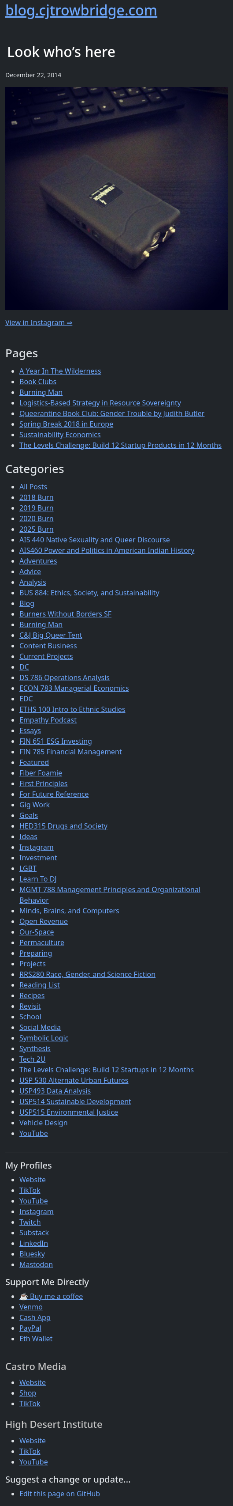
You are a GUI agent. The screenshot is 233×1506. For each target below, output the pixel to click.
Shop (27, 1393)
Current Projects (46, 656)
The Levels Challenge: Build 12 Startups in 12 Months (106, 1070)
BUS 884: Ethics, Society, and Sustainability (89, 593)
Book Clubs (37, 381)
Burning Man (41, 392)
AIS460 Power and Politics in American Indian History (106, 550)
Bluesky (32, 1254)
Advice (30, 571)
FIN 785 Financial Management (70, 752)
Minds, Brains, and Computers (69, 911)
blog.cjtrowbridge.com (81, 9)
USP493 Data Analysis (55, 1091)
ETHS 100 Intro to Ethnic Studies (72, 709)
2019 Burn (36, 508)
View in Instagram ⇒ (38, 322)
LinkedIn (33, 1243)
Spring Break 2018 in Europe (66, 424)
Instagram (36, 847)
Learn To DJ (38, 879)
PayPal (30, 1328)
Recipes (31, 995)
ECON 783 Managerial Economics (74, 688)
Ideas (28, 836)
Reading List (39, 985)
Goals (28, 815)
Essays (30, 730)
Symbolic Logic (43, 1038)
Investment (38, 858)
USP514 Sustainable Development (75, 1101)
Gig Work (34, 805)
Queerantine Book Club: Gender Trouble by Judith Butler (111, 413)
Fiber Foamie (40, 773)
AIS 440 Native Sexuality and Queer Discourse (94, 540)
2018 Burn (36, 497)
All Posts (33, 487)
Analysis (32, 582)
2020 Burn (36, 518)
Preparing (35, 953)
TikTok (30, 1190)
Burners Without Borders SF (65, 614)
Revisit (30, 1006)
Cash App (35, 1317)
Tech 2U (32, 1059)
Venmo (31, 1307)
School (30, 1017)
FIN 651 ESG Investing (55, 741)
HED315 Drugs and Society (63, 826)
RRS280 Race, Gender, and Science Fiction (87, 974)
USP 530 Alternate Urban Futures (74, 1080)
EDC (26, 699)
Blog (26, 603)
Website (32, 1179)
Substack (34, 1232)
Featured (34, 762)
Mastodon (36, 1264)
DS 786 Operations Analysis (64, 677)
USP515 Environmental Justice (68, 1112)
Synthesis (35, 1048)
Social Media (40, 1027)
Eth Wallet (35, 1338)
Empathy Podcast (48, 720)
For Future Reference (54, 794)
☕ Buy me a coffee (51, 1296)
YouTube (33, 1133)
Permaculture (41, 942)
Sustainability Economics (60, 434)
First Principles (43, 783)
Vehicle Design (43, 1123)
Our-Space (36, 932)
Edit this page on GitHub (59, 1493)
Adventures (38, 561)
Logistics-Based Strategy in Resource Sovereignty (100, 403)
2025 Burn (36, 529)
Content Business (48, 646)
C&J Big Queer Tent (50, 635)
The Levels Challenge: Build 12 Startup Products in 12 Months (120, 445)
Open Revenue (43, 921)
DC (24, 667)
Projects (32, 964)
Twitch (30, 1222)
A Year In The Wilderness (60, 371)
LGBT (28, 868)
